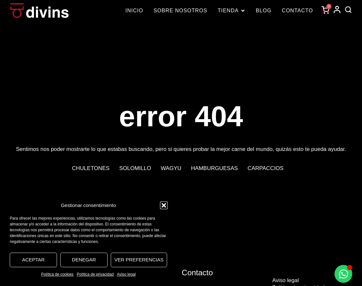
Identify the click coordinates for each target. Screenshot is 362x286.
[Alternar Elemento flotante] (343, 274)
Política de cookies (57, 274)
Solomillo (135, 168)
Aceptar (33, 259)
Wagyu (171, 168)
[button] (164, 205)
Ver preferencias (139, 259)
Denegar (84, 259)
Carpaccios (266, 168)
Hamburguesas (214, 168)
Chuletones (90, 168)
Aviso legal (126, 274)
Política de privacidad (95, 274)
